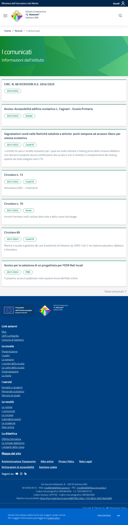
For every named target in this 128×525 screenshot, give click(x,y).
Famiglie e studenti (12, 387)
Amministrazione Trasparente (19, 461)
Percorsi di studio (11, 395)
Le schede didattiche (13, 443)
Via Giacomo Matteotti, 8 (53, 484)
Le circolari (7, 415)
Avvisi (29, 210)
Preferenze (104, 516)
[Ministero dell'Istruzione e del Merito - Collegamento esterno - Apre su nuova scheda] (20, 3)
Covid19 (30, 144)
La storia (6, 375)
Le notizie (7, 407)
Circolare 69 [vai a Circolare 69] (12, 232)
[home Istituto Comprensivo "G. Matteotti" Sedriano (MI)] (28, 16)
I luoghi (6, 355)
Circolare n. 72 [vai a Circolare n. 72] (13, 174)
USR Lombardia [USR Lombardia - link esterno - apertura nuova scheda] (10, 336)
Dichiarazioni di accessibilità (18, 467)
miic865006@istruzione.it (57, 487)
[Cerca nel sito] (120, 16)
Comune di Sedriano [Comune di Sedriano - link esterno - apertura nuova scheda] (13, 340)
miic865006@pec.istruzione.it (91, 487)
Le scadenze (8, 423)
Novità (18, 31)
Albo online (8, 427)
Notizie (29, 115)
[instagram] (21, 473)
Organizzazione (10, 371)
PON (28, 272)
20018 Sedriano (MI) (77, 484)
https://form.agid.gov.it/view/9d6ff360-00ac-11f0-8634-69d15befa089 (76, 498)
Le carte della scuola (13, 367)
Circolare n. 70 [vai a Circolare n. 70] (13, 203)
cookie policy (54, 518)
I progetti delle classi (13, 447)
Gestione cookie (48, 467)
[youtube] (16, 473)
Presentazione (10, 351)
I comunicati (8, 411)
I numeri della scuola (13, 363)
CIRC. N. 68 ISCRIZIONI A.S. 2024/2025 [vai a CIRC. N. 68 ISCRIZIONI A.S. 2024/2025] (29, 84)
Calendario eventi (11, 419)
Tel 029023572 (29, 487)
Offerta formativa (11, 439)
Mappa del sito (11, 453)
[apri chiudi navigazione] (5, 16)
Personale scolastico (13, 391)
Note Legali (85, 461)
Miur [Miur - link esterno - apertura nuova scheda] (4, 332)
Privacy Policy (66, 461)
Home (7, 31)
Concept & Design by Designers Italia (104, 508)
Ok (118, 516)
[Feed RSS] (25, 473)
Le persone (8, 359)
